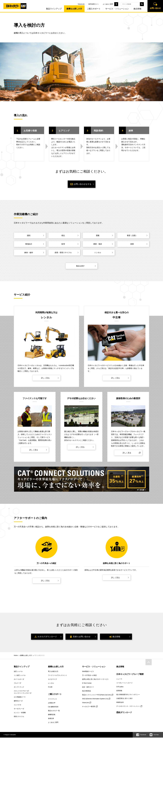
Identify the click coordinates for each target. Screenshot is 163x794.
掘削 (28, 235)
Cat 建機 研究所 (53, 707)
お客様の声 (51, 703)
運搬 (97, 235)
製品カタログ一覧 (54, 710)
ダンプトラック (19, 687)
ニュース (119, 679)
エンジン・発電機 (20, 712)
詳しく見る (45, 378)
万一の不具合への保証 (89, 675)
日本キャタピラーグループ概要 (130, 674)
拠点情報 (136, 10)
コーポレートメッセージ (124, 683)
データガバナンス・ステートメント (128, 706)
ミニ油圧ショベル (20, 675)
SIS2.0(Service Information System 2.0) (95, 699)
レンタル (51, 683)
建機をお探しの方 (73, 10)
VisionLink (79, 4)
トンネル (97, 252)
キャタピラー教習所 (88, 706)
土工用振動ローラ (20, 697)
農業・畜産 (97, 244)
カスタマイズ (52, 679)
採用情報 (119, 691)
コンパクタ (17, 705)
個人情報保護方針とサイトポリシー (128, 694)
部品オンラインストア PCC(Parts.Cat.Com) (96, 695)
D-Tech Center (87, 683)
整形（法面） (132, 235)
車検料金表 (120, 702)
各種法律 (51, 718)
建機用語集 (51, 714)
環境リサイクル (19, 716)
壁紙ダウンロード (124, 712)
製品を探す (80, 266)
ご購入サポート (92, 10)
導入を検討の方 (53, 671)
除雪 (63, 244)
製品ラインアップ (52, 10)
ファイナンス (52, 699)
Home (16, 655)
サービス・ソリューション (115, 10)
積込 (63, 235)
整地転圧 (28, 244)
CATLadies (119, 687)
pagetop (149, 662)
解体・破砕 (28, 252)
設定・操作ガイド (88, 687)
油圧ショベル (18, 671)
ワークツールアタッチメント (57, 675)
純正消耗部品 (86, 691)
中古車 (50, 687)
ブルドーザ (17, 683)
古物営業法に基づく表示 (124, 698)
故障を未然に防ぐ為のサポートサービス (95, 679)
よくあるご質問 (106, 4)
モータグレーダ (19, 709)
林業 (132, 244)
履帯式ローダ (18, 701)
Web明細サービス (88, 671)
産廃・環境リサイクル (63, 252)
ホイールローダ (19, 679)
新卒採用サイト (92, 4)
